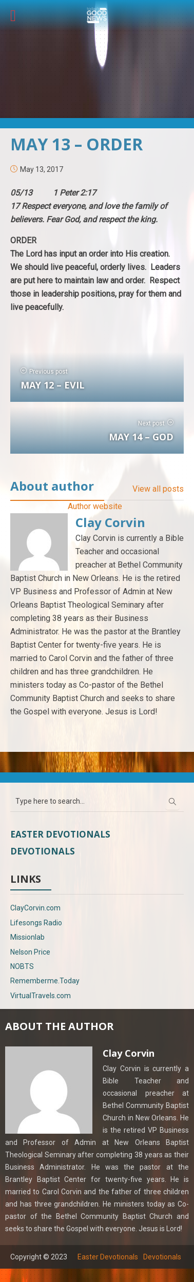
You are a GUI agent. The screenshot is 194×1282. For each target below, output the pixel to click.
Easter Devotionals (60, 834)
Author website (95, 506)
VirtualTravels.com (40, 996)
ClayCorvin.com (35, 908)
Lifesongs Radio (36, 923)
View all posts (158, 489)
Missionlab (27, 937)
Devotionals (42, 851)
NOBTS (22, 966)
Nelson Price (30, 952)
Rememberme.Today (45, 981)
